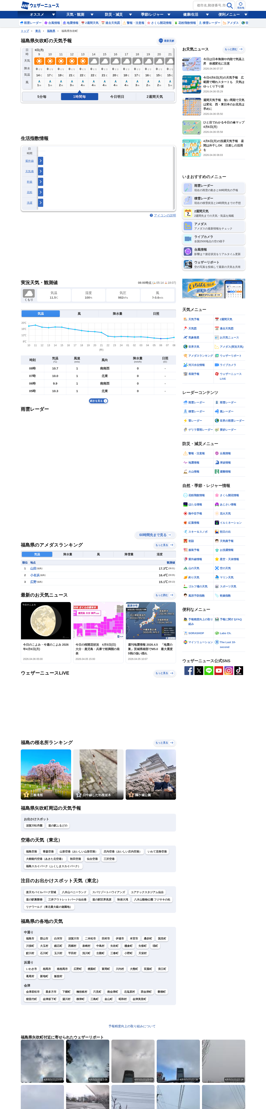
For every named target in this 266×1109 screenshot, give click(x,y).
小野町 (128, 953)
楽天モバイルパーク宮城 (41, 892)
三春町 (114, 953)
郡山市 (44, 938)
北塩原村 (129, 991)
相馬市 (47, 968)
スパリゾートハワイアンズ (108, 892)
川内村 (120, 968)
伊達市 (120, 938)
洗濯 (30, 202)
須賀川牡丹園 (34, 825)
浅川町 (86, 953)
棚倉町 (128, 945)
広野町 (78, 968)
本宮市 (134, 938)
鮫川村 (30, 953)
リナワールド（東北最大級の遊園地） (49, 906)
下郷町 (66, 991)
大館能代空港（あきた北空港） (45, 858)
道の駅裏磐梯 (34, 899)
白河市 (58, 938)
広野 (33, 581)
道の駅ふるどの (57, 825)
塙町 (155, 945)
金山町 (108, 999)
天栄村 (142, 953)
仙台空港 (92, 858)
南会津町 (112, 991)
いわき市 (31, 968)
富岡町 (106, 968)
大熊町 (134, 968)
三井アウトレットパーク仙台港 (67, 899)
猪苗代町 (31, 999)
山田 (33, 568)
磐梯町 (162, 991)
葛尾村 (30, 976)
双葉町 (148, 968)
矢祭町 (142, 945)
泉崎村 (86, 945)
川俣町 (30, 945)
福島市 (30, 938)
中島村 (100, 945)
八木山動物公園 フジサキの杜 (152, 899)
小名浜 (35, 575)
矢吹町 (114, 945)
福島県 (51, 30)
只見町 (97, 991)
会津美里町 (139, 999)
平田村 (72, 953)
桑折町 (148, 938)
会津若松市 (33, 991)
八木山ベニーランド (74, 892)
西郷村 (72, 945)
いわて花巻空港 (157, 851)
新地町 (44, 976)
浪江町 (162, 968)
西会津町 (146, 991)
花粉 (30, 192)
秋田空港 (75, 858)
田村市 (106, 938)
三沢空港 (109, 858)
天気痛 (29, 171)
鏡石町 (58, 945)
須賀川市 (73, 938)
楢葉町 (92, 968)
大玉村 (44, 945)
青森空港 (48, 851)
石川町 (44, 953)
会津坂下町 (49, 999)
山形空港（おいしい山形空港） (79, 851)
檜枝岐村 (81, 991)
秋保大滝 (122, 899)
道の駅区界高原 (101, 899)
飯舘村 (58, 976)
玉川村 (58, 953)
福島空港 (31, 851)
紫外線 (29, 160)
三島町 (94, 999)
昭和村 (123, 999)
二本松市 (90, 938)
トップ (25, 30)
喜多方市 (51, 991)
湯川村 (66, 999)
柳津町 (80, 999)
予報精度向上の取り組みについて (132, 1026)
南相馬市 (62, 968)
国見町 (162, 938)
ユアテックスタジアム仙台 (147, 892)
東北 (38, 30)
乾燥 (30, 181)
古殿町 (100, 953)
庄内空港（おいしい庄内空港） (123, 851)
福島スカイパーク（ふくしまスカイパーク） (53, 866)
